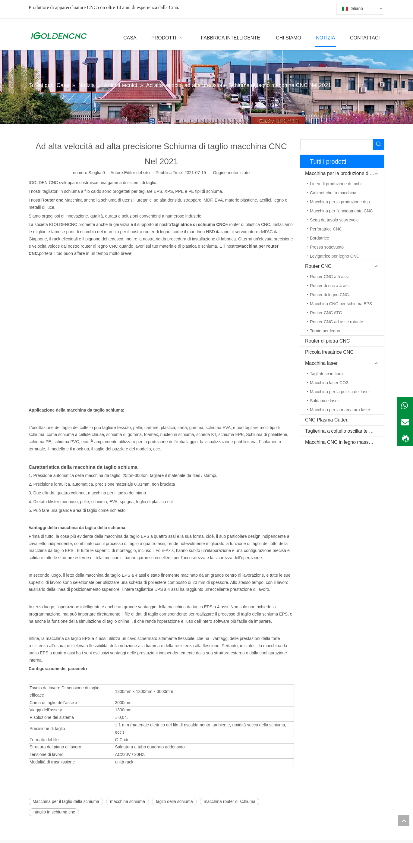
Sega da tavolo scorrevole (334, 220)
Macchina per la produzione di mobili (344, 173)
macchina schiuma (127, 801)
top (403, 820)
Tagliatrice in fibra (326, 373)
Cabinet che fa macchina (333, 192)
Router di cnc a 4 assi (330, 285)
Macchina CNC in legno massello (340, 442)
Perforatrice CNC (326, 229)
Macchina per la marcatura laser (340, 409)
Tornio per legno (325, 330)
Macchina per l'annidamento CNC (341, 210)
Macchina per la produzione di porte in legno (347, 201)
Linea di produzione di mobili (336, 183)
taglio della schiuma (174, 801)
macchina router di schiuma (229, 801)
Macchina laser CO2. (329, 382)
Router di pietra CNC (327, 340)
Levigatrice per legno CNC (334, 256)
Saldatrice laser (324, 400)
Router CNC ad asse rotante (336, 321)
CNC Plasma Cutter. (326, 419)
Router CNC (318, 266)
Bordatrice (319, 238)
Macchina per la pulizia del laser (340, 391)
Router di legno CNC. (330, 294)
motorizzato (239, 172)
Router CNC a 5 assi (329, 276)
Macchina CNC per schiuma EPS (341, 303)
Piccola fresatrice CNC (329, 352)
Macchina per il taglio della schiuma (66, 801)
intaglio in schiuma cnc (54, 812)
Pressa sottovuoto (327, 247)
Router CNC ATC (326, 312)
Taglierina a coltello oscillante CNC (342, 431)
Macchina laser (321, 363)
